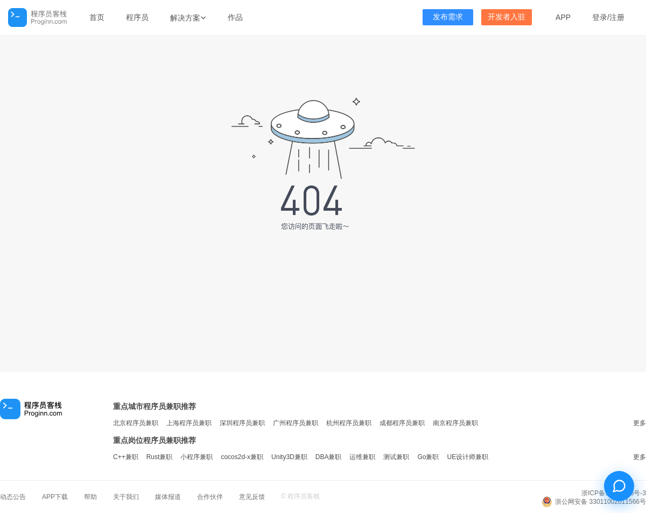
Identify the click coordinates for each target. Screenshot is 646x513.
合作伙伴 (210, 497)
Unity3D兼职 (289, 457)
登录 (599, 17)
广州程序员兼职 (295, 423)
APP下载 (55, 497)
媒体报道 (168, 497)
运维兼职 (362, 457)
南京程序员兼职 (455, 423)
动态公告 (13, 497)
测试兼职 (396, 457)
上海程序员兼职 (189, 423)
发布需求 (448, 17)
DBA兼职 (328, 457)
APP (563, 17)
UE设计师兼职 (467, 457)
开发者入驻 (506, 17)
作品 (235, 17)
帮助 (90, 497)
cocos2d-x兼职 (242, 457)
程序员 (137, 17)
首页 (96, 17)
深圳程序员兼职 (242, 423)
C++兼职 (125, 457)
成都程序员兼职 (402, 423)
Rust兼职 (159, 457)
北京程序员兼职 (135, 423)
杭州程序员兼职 (348, 423)
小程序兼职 (196, 457)
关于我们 (126, 497)
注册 (616, 17)
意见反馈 (252, 497)
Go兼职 (428, 457)
